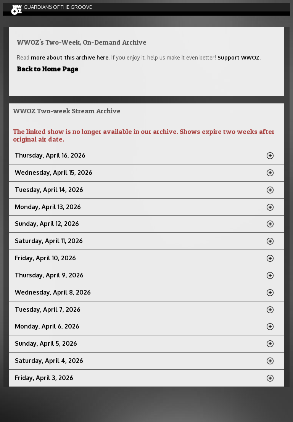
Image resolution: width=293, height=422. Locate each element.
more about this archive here (69, 57)
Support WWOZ (238, 57)
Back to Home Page (47, 69)
